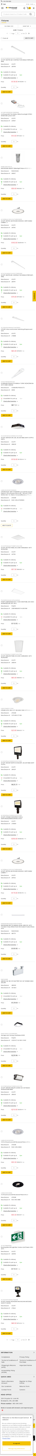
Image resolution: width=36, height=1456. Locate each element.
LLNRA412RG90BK (6, 1193)
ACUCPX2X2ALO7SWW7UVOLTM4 (11, 546)
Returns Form (24, 1386)
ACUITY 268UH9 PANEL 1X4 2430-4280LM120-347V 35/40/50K (16, 656)
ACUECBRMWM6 (6, 1245)
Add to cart (7, 92)
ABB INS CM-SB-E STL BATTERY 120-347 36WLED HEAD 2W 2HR (17, 981)
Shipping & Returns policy (8, 1366)
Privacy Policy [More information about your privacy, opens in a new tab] (6, 1438)
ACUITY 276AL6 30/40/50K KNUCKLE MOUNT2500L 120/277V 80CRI (16, 1302)
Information (18, 1352)
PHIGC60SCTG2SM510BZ (9, 1033)
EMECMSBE (4, 979)
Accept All (16, 1443)
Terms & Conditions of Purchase (27, 1361)
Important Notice (25, 1365)
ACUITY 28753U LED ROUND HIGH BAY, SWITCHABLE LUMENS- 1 (16, 872)
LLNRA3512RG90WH (7, 1140)
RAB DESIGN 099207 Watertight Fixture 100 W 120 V (16, 168)
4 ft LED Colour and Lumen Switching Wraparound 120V (16, 330)
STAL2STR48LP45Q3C (8, 382)
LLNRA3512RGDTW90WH (8, 490)
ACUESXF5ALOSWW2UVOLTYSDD (11, 761)
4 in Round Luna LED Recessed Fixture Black (14, 1194)
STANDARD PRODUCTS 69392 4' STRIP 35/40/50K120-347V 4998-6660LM (17, 384)
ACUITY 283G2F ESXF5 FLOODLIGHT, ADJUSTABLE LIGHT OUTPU (17, 763)
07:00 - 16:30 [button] (29, 4)
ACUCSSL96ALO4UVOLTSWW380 (11, 58)
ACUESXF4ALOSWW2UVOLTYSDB (11, 815)
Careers (22, 1390)
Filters (9, 26)
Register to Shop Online (25, 1382)
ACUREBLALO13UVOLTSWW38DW (11, 869)
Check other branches (9, 78)
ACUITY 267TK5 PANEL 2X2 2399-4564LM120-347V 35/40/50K (16, 548)
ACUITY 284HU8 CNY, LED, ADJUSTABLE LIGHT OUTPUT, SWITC (17, 438)
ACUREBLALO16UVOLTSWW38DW (11, 219)
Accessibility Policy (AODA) (8, 1371)
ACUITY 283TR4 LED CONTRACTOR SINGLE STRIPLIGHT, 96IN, (17, 60)
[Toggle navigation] (2, 8)
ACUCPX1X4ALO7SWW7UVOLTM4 (11, 654)
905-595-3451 (18, 1403)
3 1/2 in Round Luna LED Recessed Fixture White (16, 1142)
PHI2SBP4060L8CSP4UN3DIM (10, 600)
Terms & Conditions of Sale (9, 1361)
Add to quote (6, 525)
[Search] (18, 14)
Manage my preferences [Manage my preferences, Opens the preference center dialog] (16, 1448)
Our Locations (6, 1386)
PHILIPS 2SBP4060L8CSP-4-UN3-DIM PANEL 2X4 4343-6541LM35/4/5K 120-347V (17, 602)
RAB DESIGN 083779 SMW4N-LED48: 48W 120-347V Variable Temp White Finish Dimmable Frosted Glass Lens (17, 927)
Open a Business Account (7, 1382)
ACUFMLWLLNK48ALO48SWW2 (10, 327)
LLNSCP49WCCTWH (7, 708)
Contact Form (6, 1390)
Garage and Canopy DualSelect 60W (13, 1035)
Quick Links (18, 1377)
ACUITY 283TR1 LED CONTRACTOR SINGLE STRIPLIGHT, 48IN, (17, 275)
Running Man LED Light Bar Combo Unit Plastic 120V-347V (17, 1248)
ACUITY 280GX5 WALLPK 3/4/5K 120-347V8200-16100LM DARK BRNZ (15, 1088)
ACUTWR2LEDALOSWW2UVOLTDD (11, 1086)
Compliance (5, 1357)
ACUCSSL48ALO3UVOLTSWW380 (11, 273)
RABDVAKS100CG (6, 167)
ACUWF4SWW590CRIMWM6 (10, 112)
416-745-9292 (7, 1)
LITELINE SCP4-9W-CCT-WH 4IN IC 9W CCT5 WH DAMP (17, 710)
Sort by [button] (26, 26)
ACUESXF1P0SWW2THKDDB (9, 1300)
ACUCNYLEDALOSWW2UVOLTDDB (11, 436)
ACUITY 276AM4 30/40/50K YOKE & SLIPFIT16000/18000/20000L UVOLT (12, 817)
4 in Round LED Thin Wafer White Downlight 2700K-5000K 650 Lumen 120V (16, 115)
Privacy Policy (24, 1357)
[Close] (31, 1418)
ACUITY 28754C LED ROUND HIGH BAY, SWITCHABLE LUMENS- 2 (16, 221)
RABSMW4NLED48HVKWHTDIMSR (11, 924)
